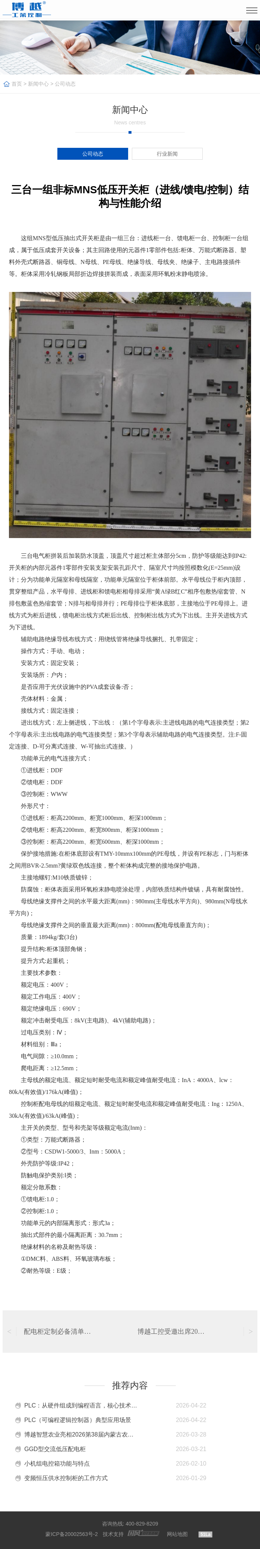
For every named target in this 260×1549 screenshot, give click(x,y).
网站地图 (177, 1534)
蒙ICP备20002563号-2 (71, 1534)
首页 (17, 84)
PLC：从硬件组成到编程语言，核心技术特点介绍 (81, 1405)
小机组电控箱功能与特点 (57, 1463)
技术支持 (113, 1534)
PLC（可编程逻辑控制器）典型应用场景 (77, 1420)
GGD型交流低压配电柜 (54, 1449)
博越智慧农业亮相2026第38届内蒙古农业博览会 (81, 1434)
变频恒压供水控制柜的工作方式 (66, 1478)
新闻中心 (38, 84)
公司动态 (65, 84)
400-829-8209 (142, 1524)
